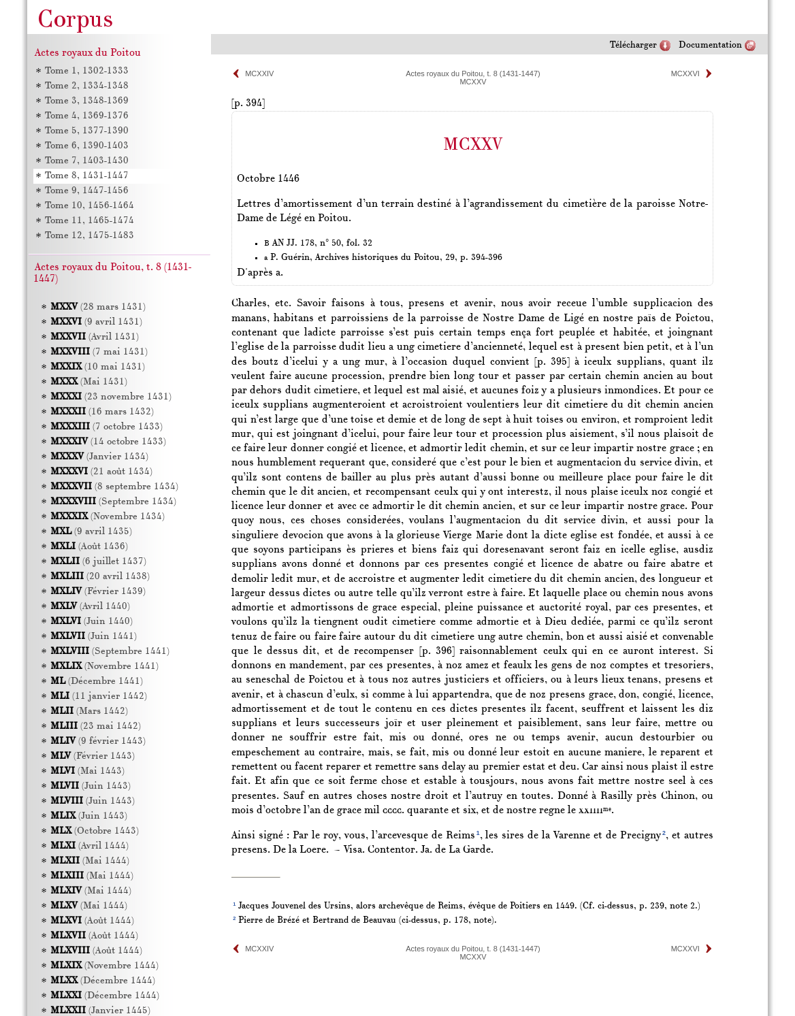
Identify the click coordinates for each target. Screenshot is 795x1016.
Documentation (710, 45)
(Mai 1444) (89, 861)
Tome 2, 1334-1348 (87, 86)
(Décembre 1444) (102, 981)
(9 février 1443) (98, 741)
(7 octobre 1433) (106, 427)
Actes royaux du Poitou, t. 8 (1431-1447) (473, 73)
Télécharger (633, 45)
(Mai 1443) (87, 771)
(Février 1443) (92, 756)
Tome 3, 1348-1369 (87, 101)
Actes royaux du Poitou (88, 53)
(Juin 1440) (91, 622)
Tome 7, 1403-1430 (87, 161)
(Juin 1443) (90, 786)
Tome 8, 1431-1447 (87, 176)
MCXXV (472, 82)
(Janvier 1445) (100, 1011)
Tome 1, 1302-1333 (87, 71)
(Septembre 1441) (109, 651)
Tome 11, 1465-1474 (89, 221)
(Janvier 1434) (99, 457)
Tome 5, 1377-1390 (87, 131)
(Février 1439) (98, 592)
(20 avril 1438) (100, 577)
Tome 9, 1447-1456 (87, 191)
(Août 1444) (92, 921)
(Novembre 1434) (107, 517)
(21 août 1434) (101, 472)
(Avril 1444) (89, 846)
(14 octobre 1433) (108, 442)
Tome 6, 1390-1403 (87, 146)
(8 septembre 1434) (114, 487)
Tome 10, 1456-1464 (89, 206)
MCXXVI (685, 73)
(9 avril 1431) (96, 322)
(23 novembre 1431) (111, 397)
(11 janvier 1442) (98, 696)
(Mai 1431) (88, 382)
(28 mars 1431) (98, 307)
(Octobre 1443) (94, 831)
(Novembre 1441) (104, 666)
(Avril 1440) (90, 607)
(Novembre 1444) (104, 966)
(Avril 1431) (94, 337)
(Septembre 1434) (113, 502)
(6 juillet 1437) (98, 562)
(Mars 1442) (89, 711)
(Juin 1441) (93, 637)
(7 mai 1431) (99, 352)
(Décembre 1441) (96, 681)
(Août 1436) (89, 547)
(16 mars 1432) (102, 412)
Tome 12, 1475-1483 (89, 236)
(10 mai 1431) (97, 367)
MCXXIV (259, 73)
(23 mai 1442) (95, 726)
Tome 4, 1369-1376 (87, 116)
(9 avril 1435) (91, 532)
